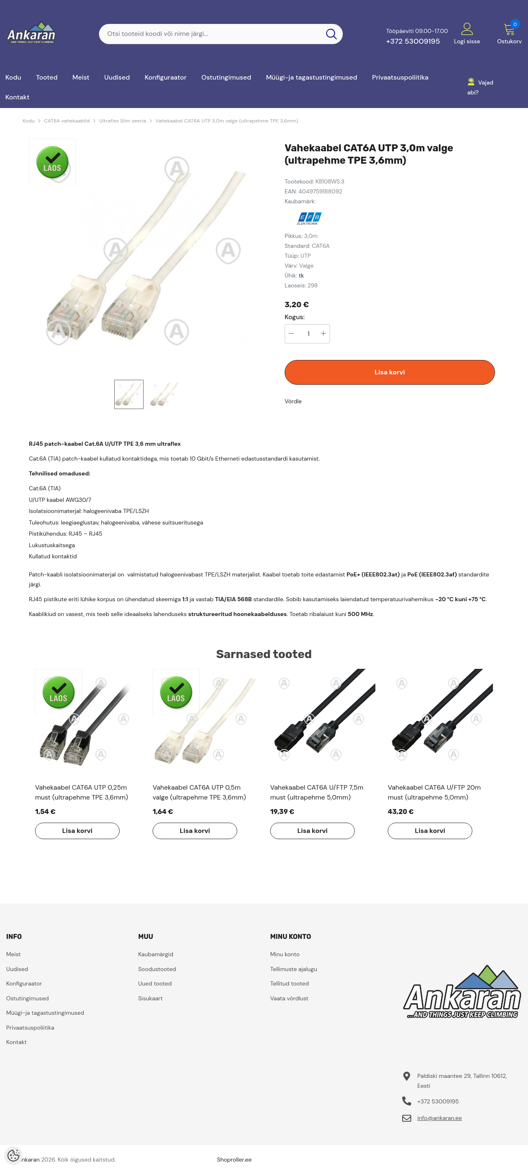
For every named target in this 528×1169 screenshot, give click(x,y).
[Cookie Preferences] (13, 1155)
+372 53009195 (413, 41)
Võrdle (293, 401)
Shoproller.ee (234, 1159)
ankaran (29, 1159)
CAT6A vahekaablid (67, 121)
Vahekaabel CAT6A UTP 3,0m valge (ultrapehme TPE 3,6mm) (227, 121)
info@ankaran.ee (439, 1118)
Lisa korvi (390, 372)
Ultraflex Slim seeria (122, 121)
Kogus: (295, 317)
